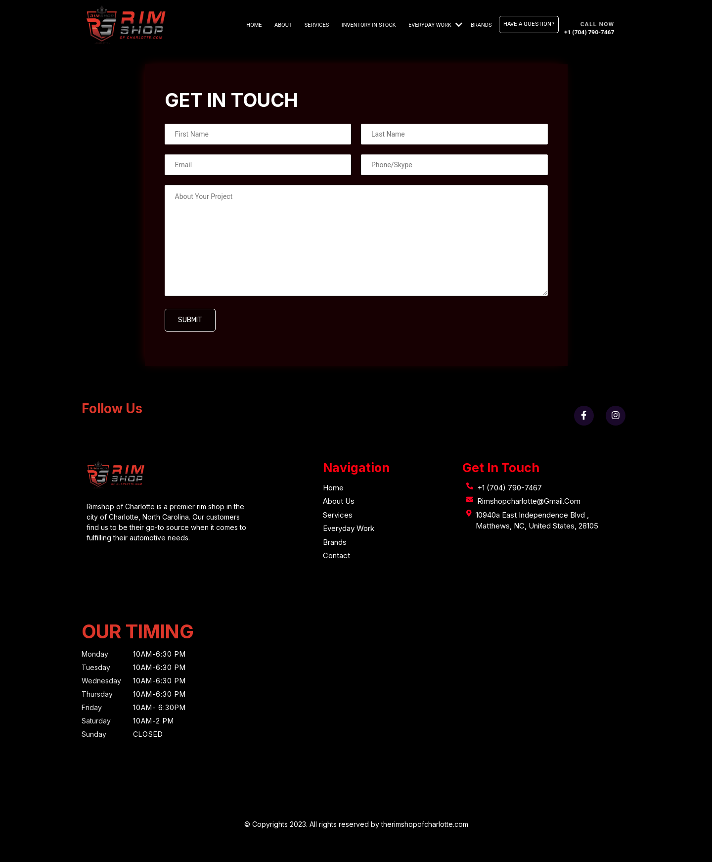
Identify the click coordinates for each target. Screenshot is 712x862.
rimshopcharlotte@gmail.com (528, 501)
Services (317, 25)
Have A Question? (528, 24)
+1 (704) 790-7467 (509, 487)
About (283, 25)
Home (254, 25)
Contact (336, 555)
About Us (339, 501)
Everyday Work (429, 25)
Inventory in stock (369, 25)
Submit (190, 320)
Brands (481, 25)
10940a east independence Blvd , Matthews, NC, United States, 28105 (537, 520)
